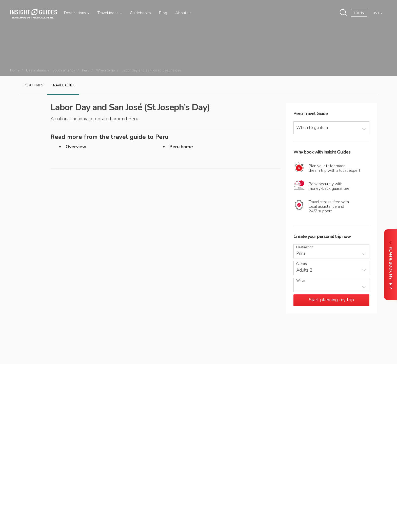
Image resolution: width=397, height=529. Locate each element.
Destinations (76, 13)
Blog (163, 13)
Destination (304, 247)
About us (183, 13)
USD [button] (376, 13)
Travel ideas (109, 13)
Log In (359, 13)
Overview (76, 147)
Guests (301, 264)
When (300, 280)
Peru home (181, 147)
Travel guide (63, 85)
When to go (105, 70)
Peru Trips (33, 85)
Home (14, 70)
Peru (85, 70)
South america (63, 70)
